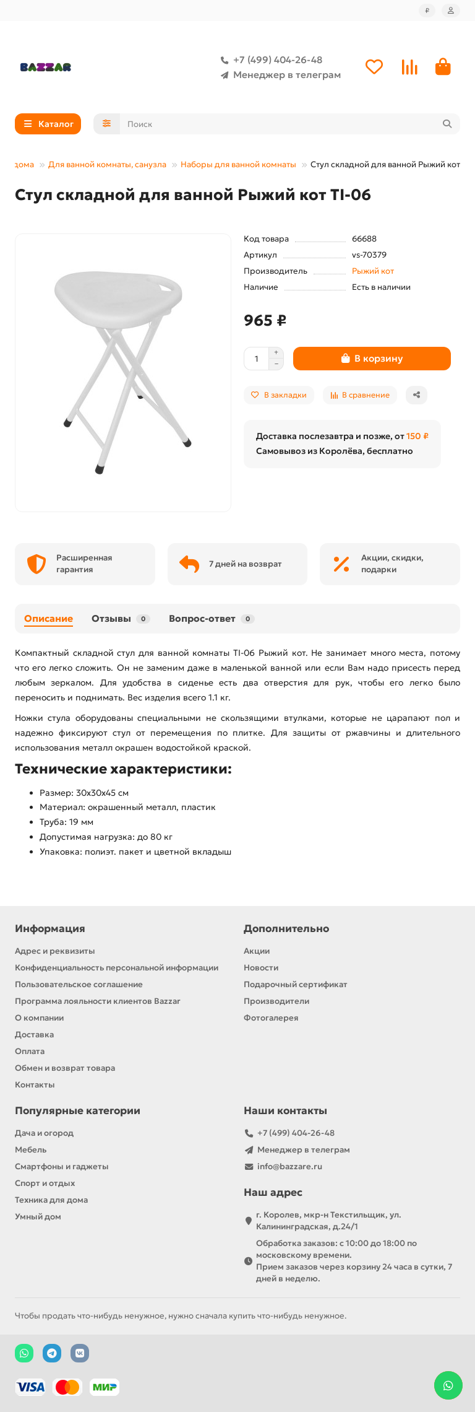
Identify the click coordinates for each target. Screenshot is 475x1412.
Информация (50, 928)
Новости (261, 967)
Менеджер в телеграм (278, 75)
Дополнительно (286, 928)
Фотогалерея (271, 1018)
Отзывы (121, 619)
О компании (39, 1018)
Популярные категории (77, 1110)
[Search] (290, 124)
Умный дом (38, 1216)
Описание (48, 619)
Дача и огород (44, 1133)
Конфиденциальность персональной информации (116, 967)
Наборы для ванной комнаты (238, 165)
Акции (257, 951)
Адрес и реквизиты (55, 951)
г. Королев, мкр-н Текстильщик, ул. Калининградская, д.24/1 (328, 1220)
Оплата (30, 1051)
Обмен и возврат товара (65, 1068)
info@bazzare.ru (289, 1166)
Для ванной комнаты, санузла (107, 165)
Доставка (34, 1034)
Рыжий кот (373, 271)
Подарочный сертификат (296, 984)
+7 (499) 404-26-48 (269, 60)
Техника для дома (51, 1200)
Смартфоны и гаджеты (62, 1166)
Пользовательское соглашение (79, 984)
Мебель (30, 1149)
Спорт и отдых (45, 1183)
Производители (276, 1001)
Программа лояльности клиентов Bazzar (98, 1001)
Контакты (35, 1084)
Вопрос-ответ (212, 619)
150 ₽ (417, 436)
